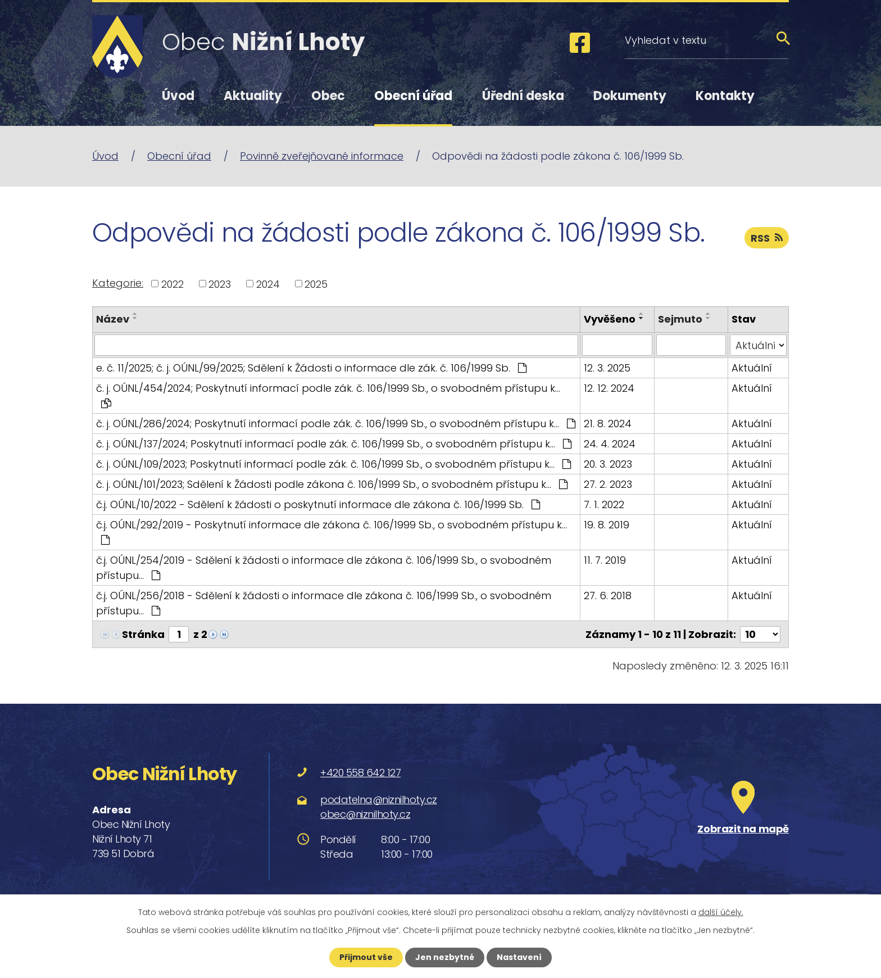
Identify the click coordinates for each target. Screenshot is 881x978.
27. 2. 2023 (608, 484)
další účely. (720, 912)
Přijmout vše (366, 957)
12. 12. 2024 (609, 388)
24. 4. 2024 (609, 444)
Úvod (178, 96)
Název (112, 319)
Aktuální (752, 368)
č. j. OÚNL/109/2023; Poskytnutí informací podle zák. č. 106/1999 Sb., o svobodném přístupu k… (333, 464)
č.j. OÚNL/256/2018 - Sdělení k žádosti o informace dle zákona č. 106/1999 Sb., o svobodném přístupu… (323, 603)
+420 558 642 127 (360, 773)
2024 (268, 284)
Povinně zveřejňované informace (321, 156)
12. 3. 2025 (607, 368)
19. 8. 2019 (606, 525)
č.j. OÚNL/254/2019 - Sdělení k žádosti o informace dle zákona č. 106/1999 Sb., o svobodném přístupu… (323, 567)
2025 (316, 284)
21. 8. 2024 (608, 423)
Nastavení (519, 957)
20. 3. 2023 (608, 464)
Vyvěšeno (609, 319)
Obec (328, 96)
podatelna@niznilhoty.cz (378, 800)
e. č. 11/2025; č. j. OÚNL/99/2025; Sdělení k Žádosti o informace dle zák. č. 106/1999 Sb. (311, 368)
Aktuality (253, 96)
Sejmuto (680, 319)
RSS (767, 238)
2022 (172, 284)
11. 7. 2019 (605, 560)
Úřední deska (523, 96)
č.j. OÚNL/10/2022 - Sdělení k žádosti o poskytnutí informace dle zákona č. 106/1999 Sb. (318, 504)
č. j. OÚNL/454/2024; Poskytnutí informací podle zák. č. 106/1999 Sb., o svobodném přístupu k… (328, 395)
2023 (219, 284)
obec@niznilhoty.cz (365, 814)
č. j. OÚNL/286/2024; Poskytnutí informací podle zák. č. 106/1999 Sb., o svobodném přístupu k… (335, 423)
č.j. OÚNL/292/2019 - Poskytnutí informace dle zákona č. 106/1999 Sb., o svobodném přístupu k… (331, 531)
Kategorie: (117, 283)
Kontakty (725, 96)
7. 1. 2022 (604, 504)
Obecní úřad (413, 96)
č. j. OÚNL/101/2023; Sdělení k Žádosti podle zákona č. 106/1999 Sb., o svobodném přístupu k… (331, 484)
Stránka (143, 634)
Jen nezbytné (444, 957)
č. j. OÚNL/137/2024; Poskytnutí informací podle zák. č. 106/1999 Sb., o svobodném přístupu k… (333, 444)
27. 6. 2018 (608, 595)
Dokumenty (629, 96)
